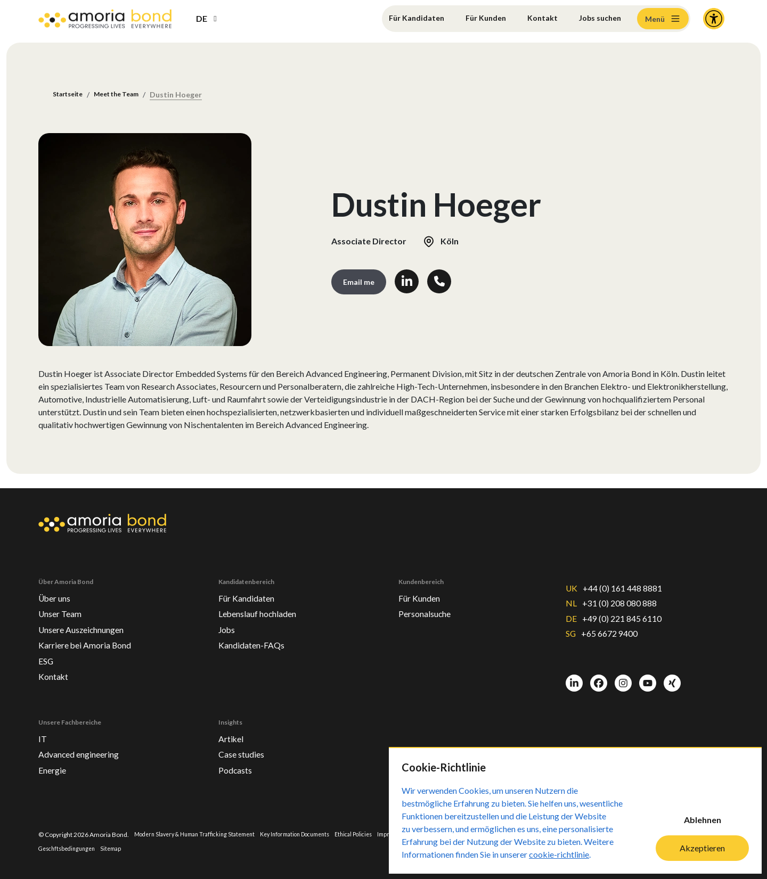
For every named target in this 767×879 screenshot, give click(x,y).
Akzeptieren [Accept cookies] (702, 848)
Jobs (228, 620)
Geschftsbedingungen (96, 848)
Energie (54, 768)
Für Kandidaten (400, 18)
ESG (47, 654)
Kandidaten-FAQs (255, 637)
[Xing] (672, 677)
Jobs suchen (597, 18)
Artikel (232, 734)
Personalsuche (429, 603)
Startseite (71, 95)
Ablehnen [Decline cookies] (702, 820)
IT (43, 734)
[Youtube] (647, 677)
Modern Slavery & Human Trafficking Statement (202, 833)
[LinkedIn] (574, 677)
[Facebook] (598, 677)
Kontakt (535, 18)
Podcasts (237, 768)
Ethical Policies (382, 833)
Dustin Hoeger (193, 95)
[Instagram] (623, 677)
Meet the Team (128, 95)
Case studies (244, 751)
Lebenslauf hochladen (264, 603)
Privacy (48, 848)
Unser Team (63, 603)
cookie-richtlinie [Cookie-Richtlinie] (559, 854)
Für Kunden (474, 18)
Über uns (57, 586)
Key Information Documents (315, 833)
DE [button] (201, 18)
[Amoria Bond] (105, 18)
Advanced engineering (85, 751)
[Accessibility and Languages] (714, 19)
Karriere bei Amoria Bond (90, 637)
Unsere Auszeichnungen (89, 620)
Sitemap (144, 848)
